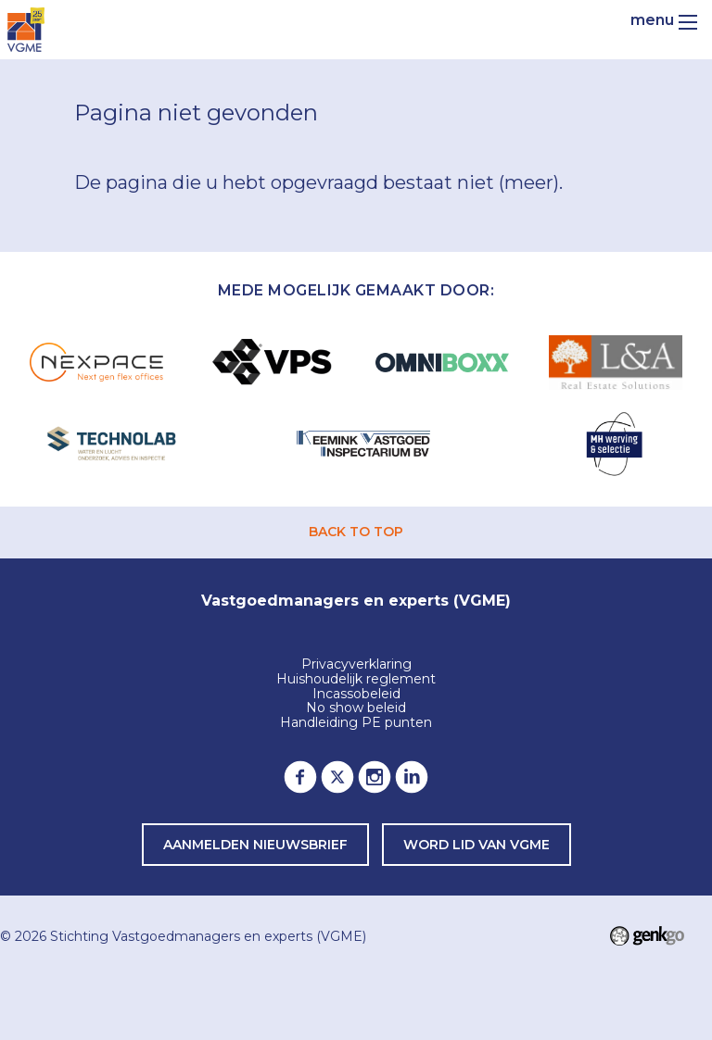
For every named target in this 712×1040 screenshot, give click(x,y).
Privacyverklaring (356, 665)
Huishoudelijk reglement (356, 679)
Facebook (300, 777)
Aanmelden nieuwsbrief (255, 844)
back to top (356, 531)
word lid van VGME (476, 844)
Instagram (374, 777)
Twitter (337, 777)
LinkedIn (411, 777)
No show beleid (356, 708)
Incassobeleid (356, 694)
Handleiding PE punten (356, 723)
